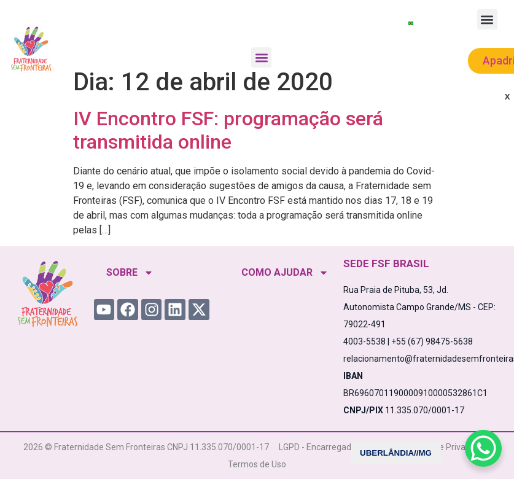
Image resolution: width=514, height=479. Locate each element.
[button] (261, 57)
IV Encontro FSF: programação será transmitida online (228, 130)
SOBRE (130, 273)
